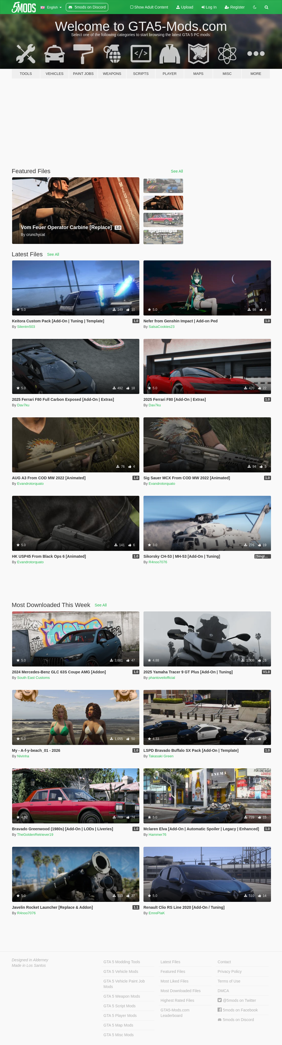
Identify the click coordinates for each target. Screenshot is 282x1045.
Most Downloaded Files (181, 991)
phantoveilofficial (162, 678)
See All (177, 171)
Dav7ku (23, 405)
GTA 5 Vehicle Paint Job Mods (124, 984)
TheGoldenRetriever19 (35, 834)
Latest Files (170, 962)
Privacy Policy (230, 971)
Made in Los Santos (29, 965)
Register (235, 7)
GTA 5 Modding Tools (122, 962)
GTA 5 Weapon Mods (122, 996)
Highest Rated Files (177, 1000)
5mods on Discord (236, 1019)
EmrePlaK (157, 913)
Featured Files (173, 971)
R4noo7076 (158, 562)
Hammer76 (157, 834)
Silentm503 (26, 327)
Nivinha (23, 756)
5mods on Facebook (238, 1010)
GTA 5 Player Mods (120, 1015)
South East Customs (33, 678)
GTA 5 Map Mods (118, 1025)
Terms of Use (229, 981)
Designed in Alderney (30, 960)
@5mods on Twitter (237, 1000)
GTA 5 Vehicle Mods (121, 971)
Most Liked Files (174, 981)
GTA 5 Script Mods (119, 1006)
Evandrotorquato (30, 483)
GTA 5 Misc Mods (119, 1035)
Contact (224, 962)
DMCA (223, 991)
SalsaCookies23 (162, 327)
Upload (184, 7)
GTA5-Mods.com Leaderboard (175, 1013)
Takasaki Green (161, 756)
